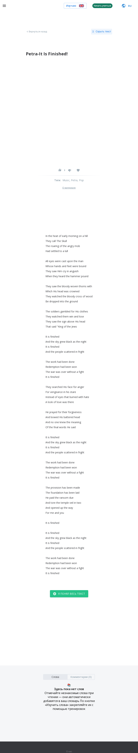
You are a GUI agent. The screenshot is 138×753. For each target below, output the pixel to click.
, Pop (80, 180)
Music (66, 180)
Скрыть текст (101, 31)
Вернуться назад (36, 32)
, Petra (73, 180)
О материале (69, 188)
